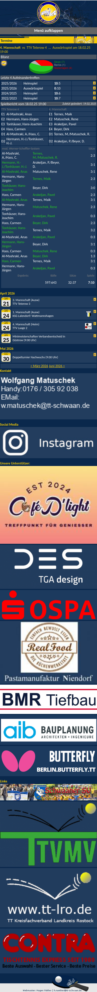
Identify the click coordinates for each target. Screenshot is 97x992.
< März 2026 (39, 366)
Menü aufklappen (48, 30)
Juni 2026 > (57, 366)
